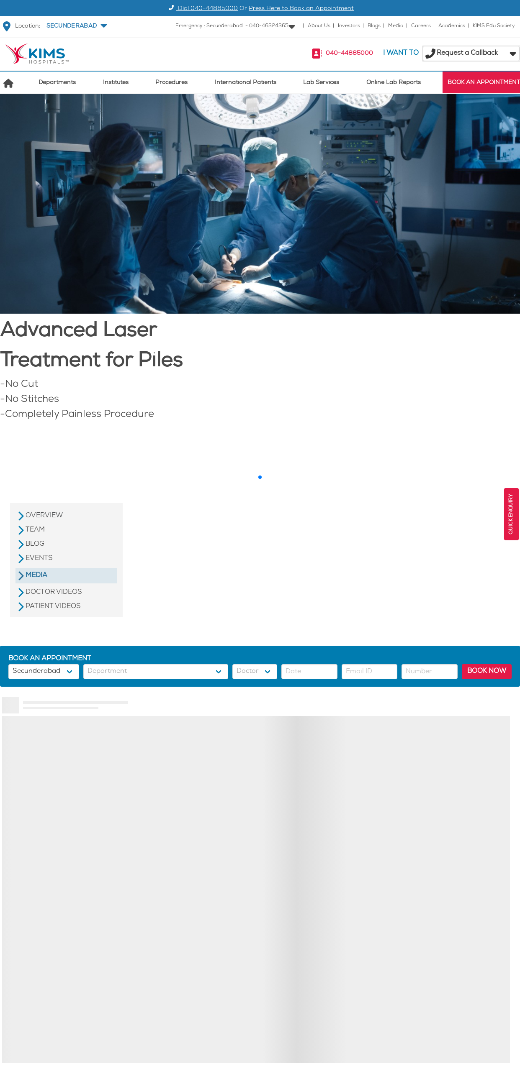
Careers (421, 26)
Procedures (171, 83)
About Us (319, 26)
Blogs (374, 26)
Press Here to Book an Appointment (301, 9)
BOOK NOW (486, 671)
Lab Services (321, 83)
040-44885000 (349, 53)
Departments (57, 83)
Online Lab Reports (393, 83)
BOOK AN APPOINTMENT (484, 83)
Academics (451, 26)
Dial (202, 9)
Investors (349, 26)
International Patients (245, 83)
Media (396, 26)
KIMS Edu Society (494, 26)
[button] (75, 26)
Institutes (116, 83)
